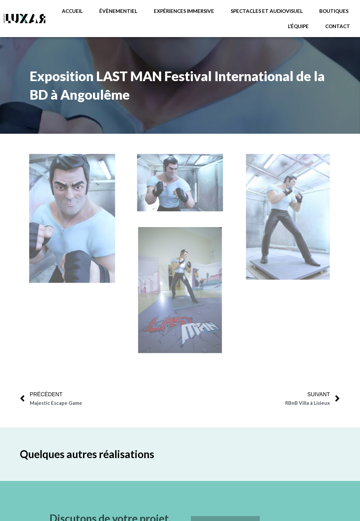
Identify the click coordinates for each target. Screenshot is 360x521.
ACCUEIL (72, 11)
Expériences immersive (184, 11)
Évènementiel (118, 11)
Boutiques (333, 11)
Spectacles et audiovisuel (267, 11)
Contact (337, 26)
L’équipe (298, 26)
